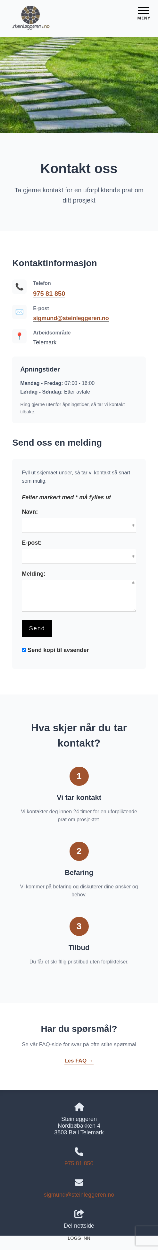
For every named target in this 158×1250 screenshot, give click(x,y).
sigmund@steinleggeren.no (71, 318)
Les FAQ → (79, 1061)
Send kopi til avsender (58, 650)
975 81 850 (49, 293)
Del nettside (79, 1219)
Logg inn (79, 1238)
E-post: (32, 543)
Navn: (30, 512)
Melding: (34, 574)
